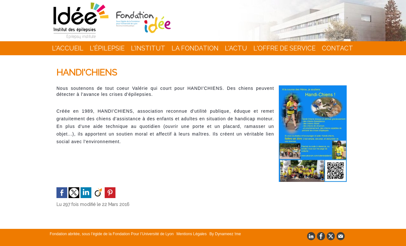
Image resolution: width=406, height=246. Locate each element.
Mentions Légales (189, 234)
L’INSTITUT (148, 48)
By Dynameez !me (222, 234)
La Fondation (195, 48)
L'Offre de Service (284, 48)
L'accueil (67, 48)
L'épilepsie (107, 48)
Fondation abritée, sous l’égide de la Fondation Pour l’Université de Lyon (111, 234)
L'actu (236, 48)
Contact (337, 48)
